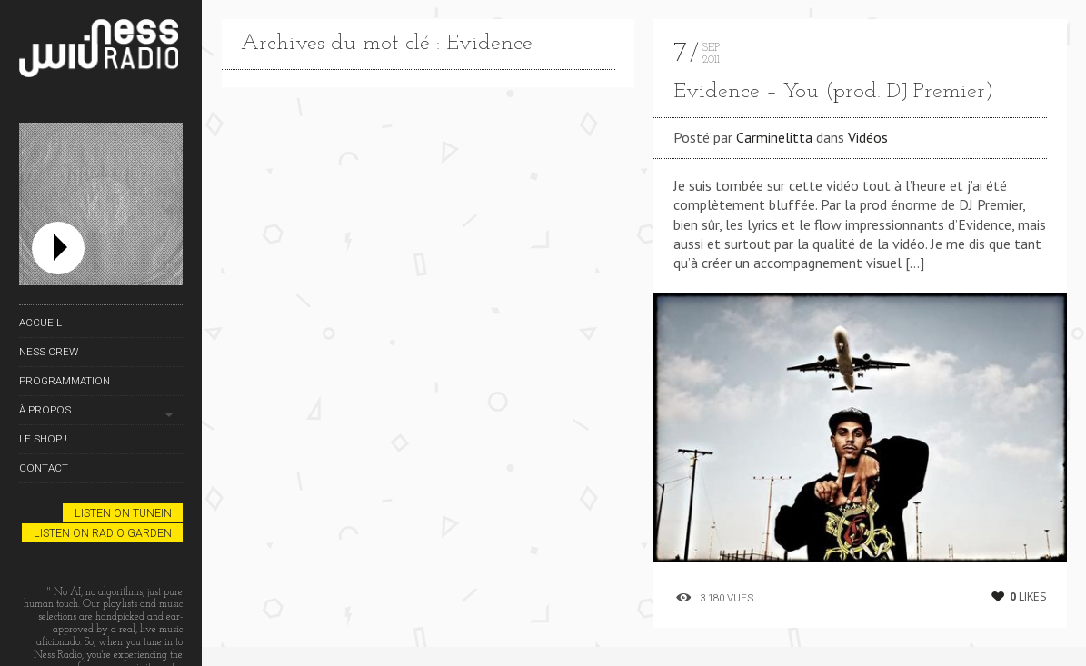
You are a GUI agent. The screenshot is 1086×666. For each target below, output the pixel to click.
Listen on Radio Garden (103, 533)
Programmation (64, 380)
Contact (43, 468)
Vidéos (868, 137)
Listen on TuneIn (123, 513)
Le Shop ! (43, 438)
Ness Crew (48, 351)
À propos (45, 409)
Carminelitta (774, 137)
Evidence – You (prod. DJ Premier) (833, 92)
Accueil (40, 322)
